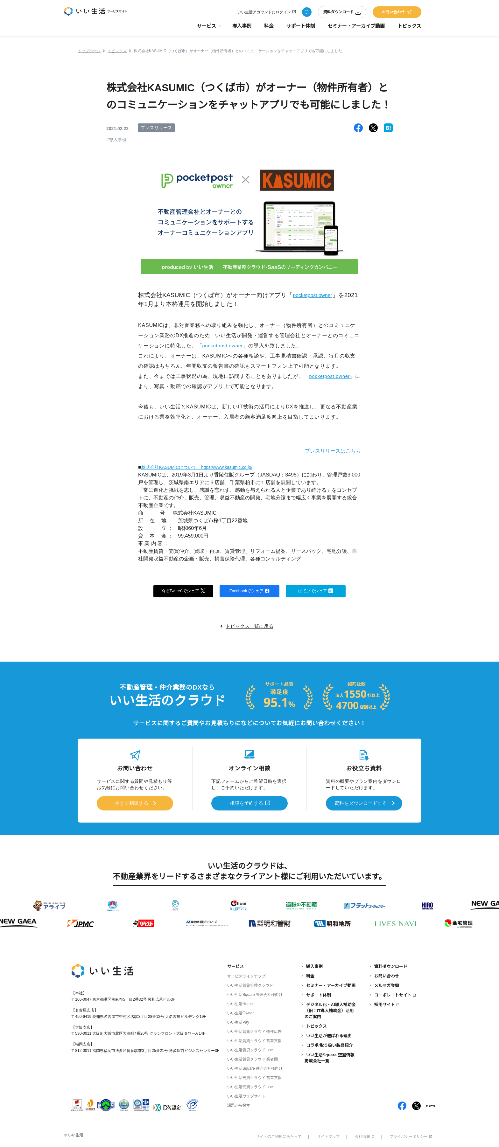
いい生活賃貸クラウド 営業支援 (254, 1040)
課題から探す (238, 1104)
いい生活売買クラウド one (250, 1086)
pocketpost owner (317, 295)
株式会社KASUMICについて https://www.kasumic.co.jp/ (205, 467)
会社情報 (364, 1135)
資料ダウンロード (342, 13)
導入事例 (241, 28)
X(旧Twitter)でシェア (183, 591)
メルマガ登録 (386, 984)
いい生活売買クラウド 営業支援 (254, 1076)
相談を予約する (246, 803)
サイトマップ (328, 1135)
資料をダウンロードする (361, 803)
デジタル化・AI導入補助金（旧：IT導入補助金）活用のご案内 (330, 1009)
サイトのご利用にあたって (279, 1135)
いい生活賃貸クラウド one (250, 1049)
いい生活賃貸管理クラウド (250, 984)
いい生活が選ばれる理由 (329, 1034)
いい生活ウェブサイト (246, 1095)
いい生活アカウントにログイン (264, 13)
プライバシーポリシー (411, 1135)
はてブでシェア (315, 591)
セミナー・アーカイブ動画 (356, 28)
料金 (269, 28)
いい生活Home (240, 1003)
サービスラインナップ (246, 975)
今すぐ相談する (131, 803)
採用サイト (384, 1003)
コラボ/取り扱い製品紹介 (329, 1044)
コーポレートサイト (392, 994)
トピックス (409, 28)
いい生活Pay (238, 1021)
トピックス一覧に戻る (249, 627)
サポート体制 (300, 28)
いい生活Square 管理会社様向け (255, 993)
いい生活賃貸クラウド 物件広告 (254, 1030)
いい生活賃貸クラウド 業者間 (252, 1058)
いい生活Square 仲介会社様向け (255, 1067)
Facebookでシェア (249, 591)
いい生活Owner (240, 1012)
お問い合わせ (397, 13)
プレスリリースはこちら (327, 450)
